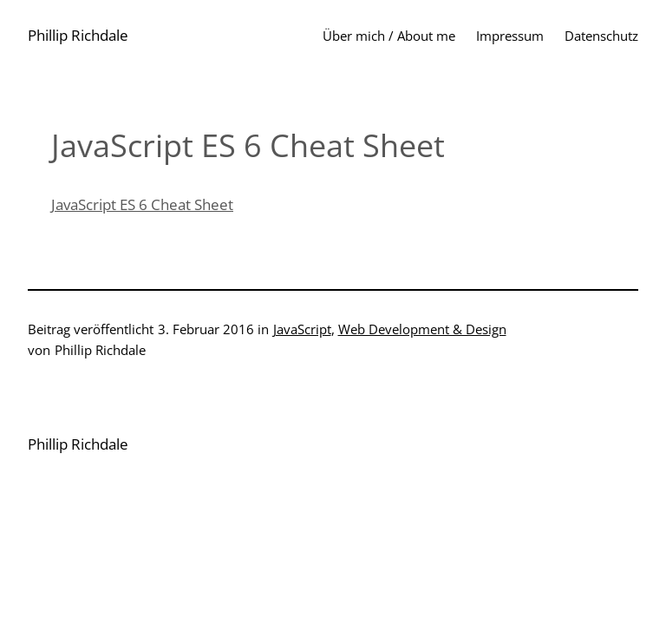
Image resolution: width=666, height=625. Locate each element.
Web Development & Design (422, 329)
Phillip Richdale (78, 35)
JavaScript (302, 329)
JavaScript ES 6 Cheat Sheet (142, 204)
